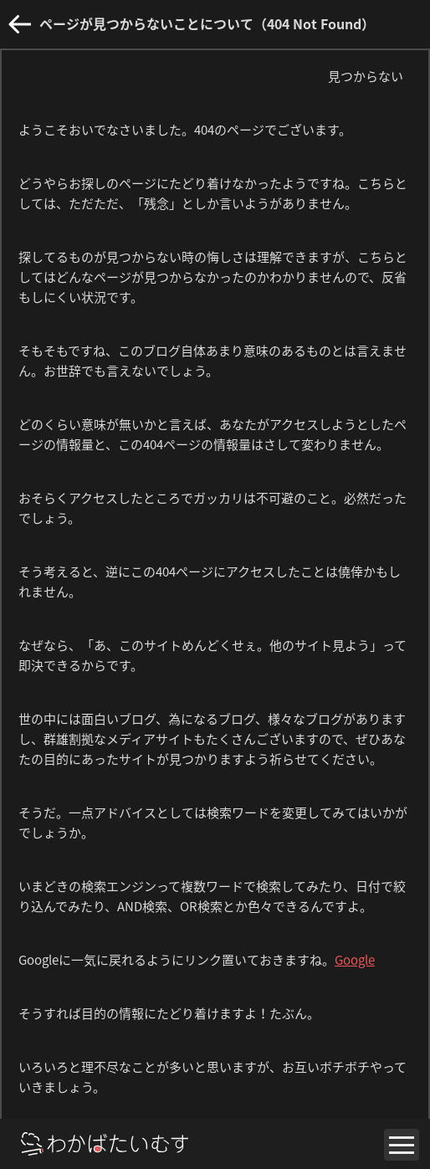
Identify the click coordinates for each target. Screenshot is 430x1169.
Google (355, 960)
